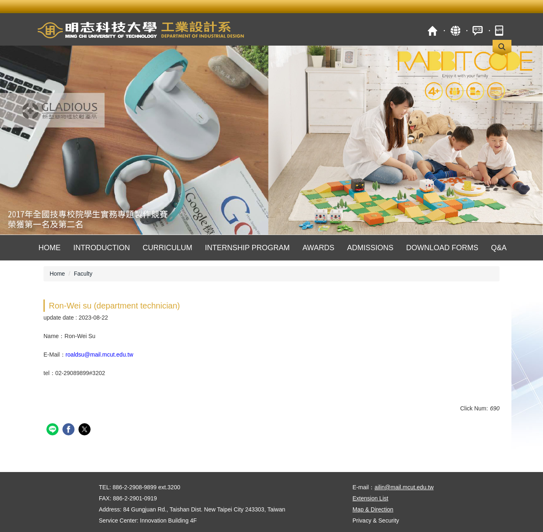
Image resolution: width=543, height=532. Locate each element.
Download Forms (442, 248)
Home (50, 248)
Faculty (83, 273)
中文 (477, 30)
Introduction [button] (101, 248)
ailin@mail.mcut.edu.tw (403, 487)
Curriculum (167, 248)
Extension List (370, 498)
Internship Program (247, 248)
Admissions (370, 248)
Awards (318, 248)
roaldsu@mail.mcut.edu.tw (99, 354)
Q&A (498, 248)
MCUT (432, 30)
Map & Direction (373, 509)
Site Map (455, 30)
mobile (500, 30)
